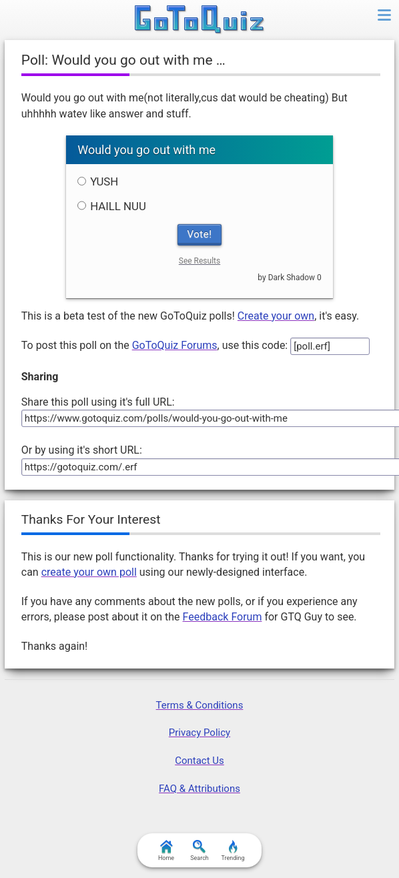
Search (199, 850)
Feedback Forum (222, 616)
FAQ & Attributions (199, 789)
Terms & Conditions (200, 705)
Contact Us (199, 761)
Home (166, 850)
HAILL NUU (111, 206)
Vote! (199, 234)
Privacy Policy (199, 733)
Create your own (276, 316)
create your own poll (89, 572)
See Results (199, 261)
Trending (232, 850)
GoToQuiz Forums (175, 345)
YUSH (97, 181)
